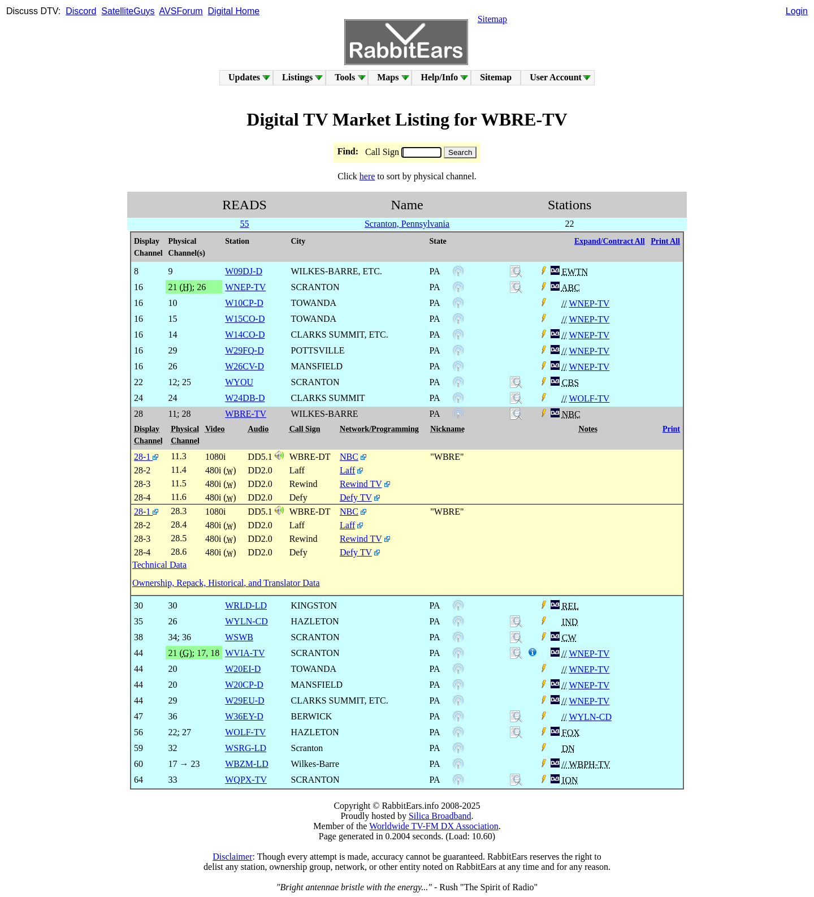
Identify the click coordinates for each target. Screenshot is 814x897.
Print (671, 429)
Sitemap (492, 19)
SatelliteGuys (127, 11)
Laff (347, 470)
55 (244, 223)
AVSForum (181, 11)
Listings (297, 77)
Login (797, 11)
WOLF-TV (589, 398)
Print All (665, 241)
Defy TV (356, 497)
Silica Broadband (440, 816)
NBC (349, 457)
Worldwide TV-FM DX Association (434, 826)
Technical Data (159, 565)
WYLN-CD (590, 717)
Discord (81, 11)
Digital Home (234, 11)
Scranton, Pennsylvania (407, 223)
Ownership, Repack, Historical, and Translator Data (225, 583)
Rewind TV (361, 484)
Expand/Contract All (609, 241)
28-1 (146, 457)
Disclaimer (232, 856)
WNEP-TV (589, 303)
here (367, 176)
